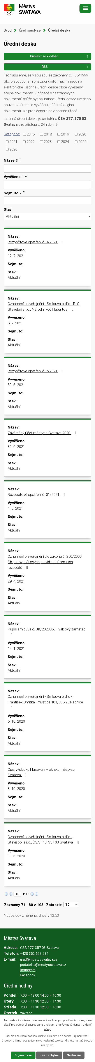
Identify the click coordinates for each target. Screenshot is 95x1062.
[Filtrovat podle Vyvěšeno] (47, 185)
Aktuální (14, 277)
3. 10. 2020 (16, 788)
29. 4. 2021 (16, 581)
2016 (31, 134)
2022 (31, 141)
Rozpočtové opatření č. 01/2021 (37, 494)
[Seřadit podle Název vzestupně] (20, 158)
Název (11, 160)
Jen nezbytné (49, 1055)
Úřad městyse (30, 30)
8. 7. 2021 (15, 323)
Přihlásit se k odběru (59, 56)
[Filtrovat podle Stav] (47, 216)
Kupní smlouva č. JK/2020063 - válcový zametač (47, 632)
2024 (65, 141)
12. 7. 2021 (16, 256)
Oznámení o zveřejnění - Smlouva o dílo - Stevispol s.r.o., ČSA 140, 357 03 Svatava (44, 840)
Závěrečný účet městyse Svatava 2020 (43, 433)
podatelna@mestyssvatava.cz (43, 965)
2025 (82, 141)
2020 (82, 134)
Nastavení (74, 1055)
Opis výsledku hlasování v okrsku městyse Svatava (41, 772)
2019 (65, 134)
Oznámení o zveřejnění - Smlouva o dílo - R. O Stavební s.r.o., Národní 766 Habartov (43, 306)
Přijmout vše (23, 1055)
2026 (13, 149)
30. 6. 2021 (16, 385)
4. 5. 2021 (15, 508)
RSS (65, 67)
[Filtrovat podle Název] (47, 168)
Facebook (27, 975)
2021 (13, 141)
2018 (48, 134)
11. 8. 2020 (16, 856)
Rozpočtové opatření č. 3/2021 (36, 242)
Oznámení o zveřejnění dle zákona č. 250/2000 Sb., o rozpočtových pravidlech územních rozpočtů (45, 562)
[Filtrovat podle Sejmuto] (47, 200)
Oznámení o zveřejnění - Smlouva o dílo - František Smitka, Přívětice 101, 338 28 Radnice (45, 702)
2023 (48, 141)
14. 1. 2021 (16, 648)
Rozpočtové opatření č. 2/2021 (36, 371)
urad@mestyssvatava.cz (39, 959)
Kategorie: (12, 134)
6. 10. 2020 (16, 721)
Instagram (27, 970)
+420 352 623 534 (34, 954)
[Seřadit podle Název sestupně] (20, 160)
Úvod (8, 30)
